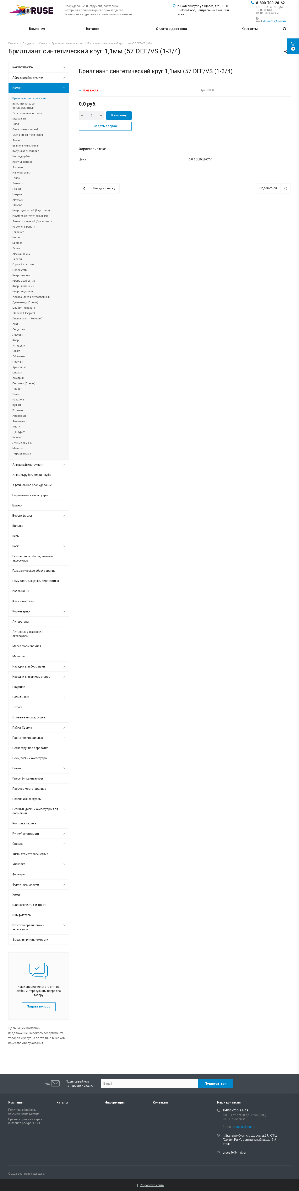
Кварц (16, 340)
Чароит (17, 388)
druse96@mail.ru (234, 1152)
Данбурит (18, 432)
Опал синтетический (25, 129)
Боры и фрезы (22, 515)
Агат (15, 323)
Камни (16, 87)
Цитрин (17, 194)
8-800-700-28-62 (270, 3)
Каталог (94, 29)
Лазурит (17, 334)
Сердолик (18, 329)
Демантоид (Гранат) (25, 302)
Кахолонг (18, 399)
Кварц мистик (21, 275)
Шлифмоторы (21, 915)
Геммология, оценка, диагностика (35, 581)
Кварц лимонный (23, 286)
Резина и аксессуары (26, 799)
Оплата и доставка (171, 29)
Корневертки (21, 611)
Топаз (16, 178)
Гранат (16, 188)
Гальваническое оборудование (33, 570)
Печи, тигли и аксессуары (29, 758)
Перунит (17, 361)
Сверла (17, 843)
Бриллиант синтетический (29, 98)
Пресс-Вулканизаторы (27, 778)
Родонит (17, 410)
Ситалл (17, 259)
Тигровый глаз (21, 453)
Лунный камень (22, 442)
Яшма (16, 248)
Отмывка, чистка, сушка (28, 717)
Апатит (17, 426)
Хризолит (18, 199)
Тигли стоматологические (30, 854)
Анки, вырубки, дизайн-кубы (31, 475)
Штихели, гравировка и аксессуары (28, 927)
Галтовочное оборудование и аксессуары (32, 558)
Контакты (249, 29)
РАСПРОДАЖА (22, 67)
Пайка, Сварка (22, 727)
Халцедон (18, 345)
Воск (15, 546)
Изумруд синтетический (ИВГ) (31, 215)
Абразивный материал (28, 77)
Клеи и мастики (23, 601)
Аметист (17, 183)
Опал (15, 124)
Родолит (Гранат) (23, 226)
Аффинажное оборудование (32, 485)
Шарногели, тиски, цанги (29, 904)
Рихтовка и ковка (24, 823)
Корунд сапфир (22, 161)
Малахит (17, 448)
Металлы (18, 656)
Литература (20, 621)
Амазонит (18, 421)
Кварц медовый (22, 291)
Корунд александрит (25, 151)
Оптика (17, 707)
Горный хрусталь (23, 264)
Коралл (17, 237)
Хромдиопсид (21, 253)
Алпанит (17, 167)
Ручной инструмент (25, 833)
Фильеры (18, 874)
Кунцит (16, 404)
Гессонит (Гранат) (23, 383)
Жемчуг (17, 205)
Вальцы (17, 525)
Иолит (16, 394)
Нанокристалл (21, 172)
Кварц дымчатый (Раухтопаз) (31, 210)
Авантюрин (19, 415)
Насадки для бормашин (28, 666)
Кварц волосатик (23, 280)
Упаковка (18, 864)
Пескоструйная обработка (30, 748)
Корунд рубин (21, 156)
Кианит (16, 437)
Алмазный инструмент (28, 464)
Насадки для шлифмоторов (31, 676)
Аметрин (18, 377)
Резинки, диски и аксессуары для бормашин (35, 811)
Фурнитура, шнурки (25, 884)
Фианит (17, 140)
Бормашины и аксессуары (30, 495)
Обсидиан (18, 356)
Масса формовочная (26, 646)
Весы (15, 536)
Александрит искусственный (31, 296)
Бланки (17, 505)
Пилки (16, 768)
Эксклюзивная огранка (27, 113)
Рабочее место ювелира (29, 788)
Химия (16, 894)
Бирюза (17, 242)
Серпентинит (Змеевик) (27, 318)
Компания (37, 29)
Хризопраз (19, 367)
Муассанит (19, 118)
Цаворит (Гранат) (23, 307)
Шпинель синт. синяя (25, 145)
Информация (115, 1102)
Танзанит (18, 232)
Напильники (20, 697)
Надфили (18, 686)
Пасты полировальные (28, 737)
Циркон (17, 372)
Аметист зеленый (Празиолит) (32, 221)
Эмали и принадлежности (30, 939)
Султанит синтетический (28, 134)
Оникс (16, 350)
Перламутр (19, 269)
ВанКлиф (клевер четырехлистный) (23, 105)
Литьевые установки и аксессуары (27, 634)
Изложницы (20, 591)
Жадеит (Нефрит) (23, 313)
